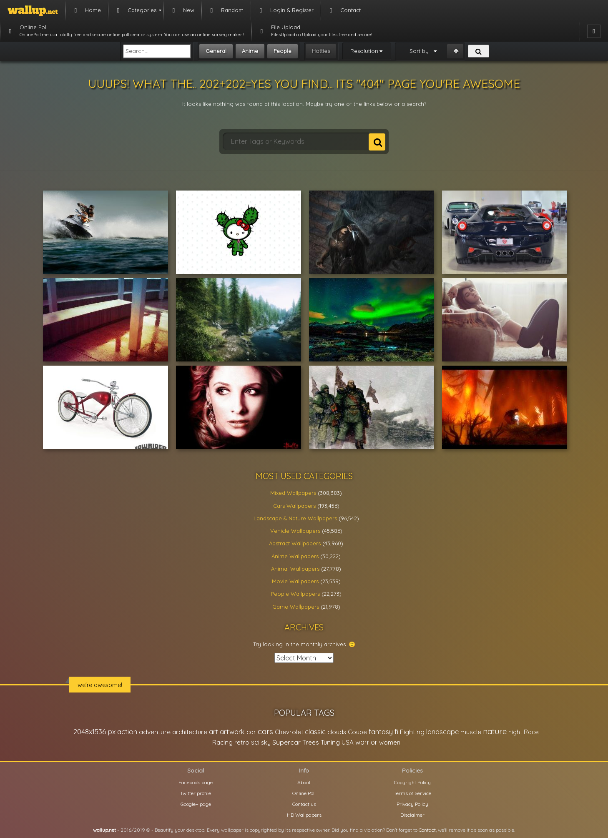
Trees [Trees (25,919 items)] (310, 742)
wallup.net (104, 830)
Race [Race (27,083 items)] (531, 732)
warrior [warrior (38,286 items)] (366, 742)
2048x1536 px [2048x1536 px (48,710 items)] (94, 731)
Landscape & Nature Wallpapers (295, 518)
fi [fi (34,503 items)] (396, 732)
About (304, 782)
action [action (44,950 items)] (127, 731)
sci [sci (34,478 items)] (255, 742)
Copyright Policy (412, 782)
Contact (427, 830)
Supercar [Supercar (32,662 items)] (286, 742)
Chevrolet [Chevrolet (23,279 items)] (289, 732)
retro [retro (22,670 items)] (241, 742)
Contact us (304, 804)
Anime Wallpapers (295, 556)
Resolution (364, 51)
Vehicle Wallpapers (295, 530)
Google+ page (196, 804)
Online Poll (304, 793)
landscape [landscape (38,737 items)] (442, 732)
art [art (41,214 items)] (213, 731)
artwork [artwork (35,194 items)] (232, 732)
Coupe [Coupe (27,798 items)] (357, 732)
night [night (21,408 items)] (515, 732)
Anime (250, 51)
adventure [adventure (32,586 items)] (155, 732)
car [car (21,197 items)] (251, 732)
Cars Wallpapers (294, 505)
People (282, 51)
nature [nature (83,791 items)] (495, 731)
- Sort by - (419, 51)
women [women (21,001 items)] (389, 742)
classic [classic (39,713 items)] (315, 731)
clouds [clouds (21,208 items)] (336, 732)
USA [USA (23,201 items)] (348, 742)
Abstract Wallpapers (295, 543)
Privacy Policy (412, 804)
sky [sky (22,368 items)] (266, 742)
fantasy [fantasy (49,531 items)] (381, 731)
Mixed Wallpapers (293, 492)
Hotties (321, 51)
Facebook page (195, 782)
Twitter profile (195, 793)
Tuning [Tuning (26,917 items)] (330, 742)
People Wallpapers (295, 593)
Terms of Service (412, 793)
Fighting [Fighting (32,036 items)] (412, 732)
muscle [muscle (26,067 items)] (470, 732)
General (216, 51)
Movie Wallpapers (295, 581)
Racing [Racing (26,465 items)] (222, 742)
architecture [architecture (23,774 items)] (189, 732)
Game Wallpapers (295, 606)
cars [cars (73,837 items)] (265, 731)
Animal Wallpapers (295, 568)
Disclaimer (412, 815)
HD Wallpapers (304, 815)
